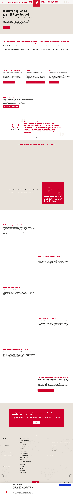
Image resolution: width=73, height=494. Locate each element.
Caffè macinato (23, 444)
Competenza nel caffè (24, 453)
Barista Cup (10, 2)
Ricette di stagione (24, 457)
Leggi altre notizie (50, 455)
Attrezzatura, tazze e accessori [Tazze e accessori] (11, 106)
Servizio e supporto (7, 464)
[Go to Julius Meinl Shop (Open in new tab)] (68, 2)
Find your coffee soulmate (25, 461)
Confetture (22, 446)
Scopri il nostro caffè (8, 82)
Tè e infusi (22, 448)
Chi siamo (22, 466)
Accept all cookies (65, 474)
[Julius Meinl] (2, 2)
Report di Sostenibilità (7, 452)
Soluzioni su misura (7, 460)
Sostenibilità (24, 2)
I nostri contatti (56, 2)
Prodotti (4, 462)
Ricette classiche (23, 459)
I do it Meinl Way (17, 2)
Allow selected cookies (65, 477)
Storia (21, 468)
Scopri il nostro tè (54, 82)
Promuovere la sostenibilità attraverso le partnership (8, 455)
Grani (21, 442)
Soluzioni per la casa (43, 2)
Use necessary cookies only (65, 480)
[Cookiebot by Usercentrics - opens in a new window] (6, 492)
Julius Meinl (52, 2)
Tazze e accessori (6, 466)
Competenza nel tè (24, 455)
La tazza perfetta (48, 2)
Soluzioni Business (30, 2)
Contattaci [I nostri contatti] (6, 27)
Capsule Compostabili (24, 440)
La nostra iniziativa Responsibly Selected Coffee (8, 450)
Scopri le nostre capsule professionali (35, 82)
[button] (65, 2)
